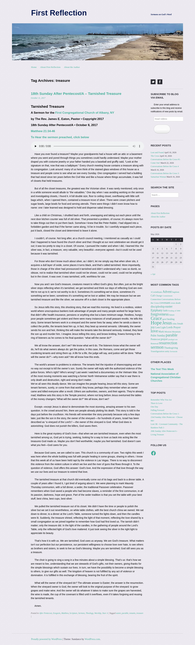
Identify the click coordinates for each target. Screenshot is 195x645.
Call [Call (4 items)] (153, 295)
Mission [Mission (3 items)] (168, 332)
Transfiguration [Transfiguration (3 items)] (157, 351)
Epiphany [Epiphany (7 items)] (156, 310)
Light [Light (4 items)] (163, 327)
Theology (89, 613)
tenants (132, 613)
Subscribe (162, 129)
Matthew (64, 613)
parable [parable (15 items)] (171, 335)
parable (125, 613)
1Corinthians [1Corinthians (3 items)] (156, 292)
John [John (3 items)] (174, 323)
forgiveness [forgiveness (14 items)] (160, 314)
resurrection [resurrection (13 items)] (168, 343)
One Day (154, 407)
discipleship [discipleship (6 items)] (158, 306)
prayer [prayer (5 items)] (164, 339)
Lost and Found (157, 152)
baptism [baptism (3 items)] (175, 292)
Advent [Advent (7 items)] (167, 291)
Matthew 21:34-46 (43, 131)
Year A (105, 613)
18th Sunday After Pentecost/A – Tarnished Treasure (76, 94)
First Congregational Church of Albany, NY (84, 112)
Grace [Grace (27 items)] (156, 318)
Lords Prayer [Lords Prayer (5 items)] (173, 327)
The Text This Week (162, 369)
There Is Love (156, 403)
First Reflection (59, 13)
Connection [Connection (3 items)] (156, 299)
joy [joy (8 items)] (153, 327)
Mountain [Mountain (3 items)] (176, 332)
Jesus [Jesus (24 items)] (167, 322)
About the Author (72, 67)
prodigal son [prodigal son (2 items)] (172, 339)
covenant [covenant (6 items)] (165, 302)
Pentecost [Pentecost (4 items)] (155, 339)
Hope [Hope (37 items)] (156, 322)
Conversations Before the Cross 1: (165, 413)
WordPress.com (92, 639)
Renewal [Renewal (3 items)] (154, 343)
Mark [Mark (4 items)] (161, 331)
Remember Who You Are (161, 400)
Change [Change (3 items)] (158, 295)
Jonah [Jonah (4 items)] (180, 323)
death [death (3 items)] (178, 303)
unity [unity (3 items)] (167, 351)
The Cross (155, 156)
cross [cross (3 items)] (173, 303)
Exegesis (56, 613)
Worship (97, 613)
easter (118, 613)
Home (34, 67)
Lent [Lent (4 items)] (157, 327)
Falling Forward (157, 410)
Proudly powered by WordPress (46, 639)
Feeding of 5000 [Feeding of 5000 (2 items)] (174, 311)
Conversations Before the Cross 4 (165, 166)
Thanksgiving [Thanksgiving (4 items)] (171, 347)
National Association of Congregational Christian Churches (166, 377)
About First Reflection (50, 67)
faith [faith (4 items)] (165, 310)
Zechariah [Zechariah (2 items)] (173, 351)
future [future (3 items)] (171, 315)
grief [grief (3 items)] (164, 319)
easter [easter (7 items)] (168, 306)
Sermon (81, 613)
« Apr (153, 274)
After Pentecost (45, 613)
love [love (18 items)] (154, 331)
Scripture (73, 613)
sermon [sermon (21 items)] (157, 347)
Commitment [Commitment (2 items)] (167, 296)
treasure (139, 613)
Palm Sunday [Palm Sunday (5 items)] (158, 335)
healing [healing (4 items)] (170, 319)
